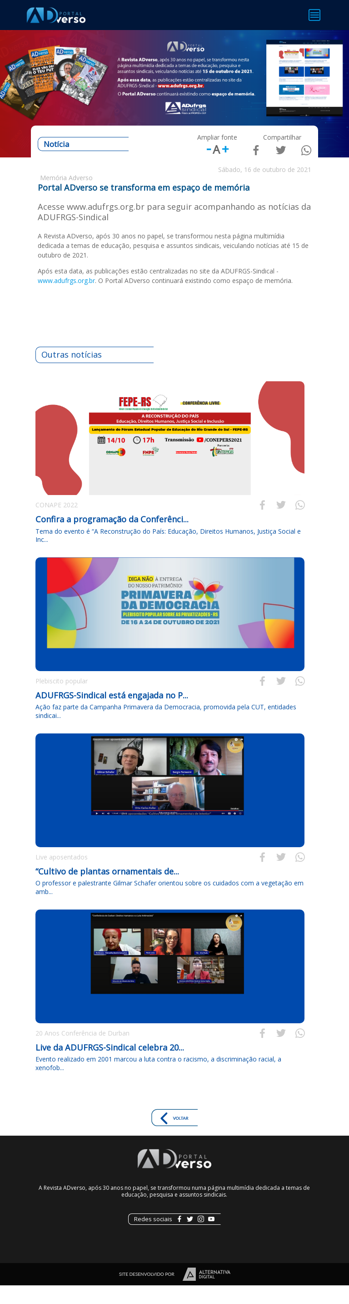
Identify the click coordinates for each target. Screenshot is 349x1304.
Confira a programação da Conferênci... (112, 537)
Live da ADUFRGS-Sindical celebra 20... (109, 1065)
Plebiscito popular (61, 699)
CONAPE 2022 (56, 523)
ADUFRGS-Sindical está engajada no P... (111, 713)
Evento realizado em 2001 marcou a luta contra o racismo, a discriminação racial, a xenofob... (158, 1081)
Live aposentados (61, 875)
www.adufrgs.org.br (66, 298)
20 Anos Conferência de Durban (82, 1051)
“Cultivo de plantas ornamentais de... (107, 889)
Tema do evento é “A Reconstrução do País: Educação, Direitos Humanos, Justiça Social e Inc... (168, 553)
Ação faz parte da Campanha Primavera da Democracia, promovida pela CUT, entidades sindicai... (165, 729)
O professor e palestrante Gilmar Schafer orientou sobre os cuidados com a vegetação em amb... (169, 905)
